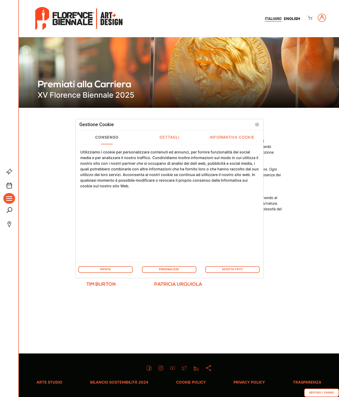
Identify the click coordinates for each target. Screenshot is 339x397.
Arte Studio (49, 382)
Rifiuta (105, 269)
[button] (257, 124)
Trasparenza (307, 382)
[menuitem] (101, 286)
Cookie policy (191, 382)
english (292, 18)
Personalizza (169, 269)
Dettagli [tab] (170, 137)
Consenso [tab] (107, 137)
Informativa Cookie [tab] (232, 137)
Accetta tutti (232, 269)
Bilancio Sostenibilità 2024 (119, 382)
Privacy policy (249, 382)
